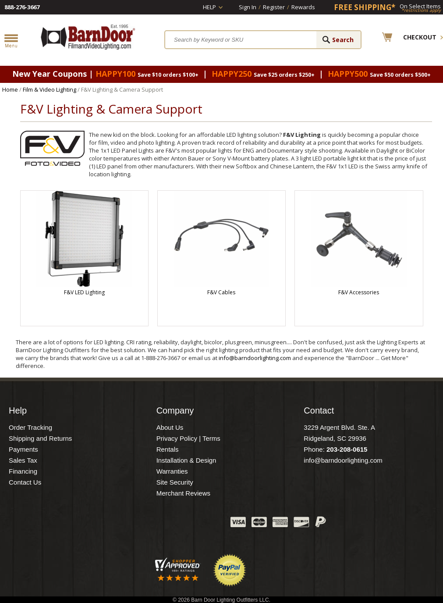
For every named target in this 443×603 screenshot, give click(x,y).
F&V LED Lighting (84, 292)
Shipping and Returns (40, 438)
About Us (170, 427)
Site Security (174, 482)
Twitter (158, 524)
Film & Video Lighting (49, 89)
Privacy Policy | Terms (188, 438)
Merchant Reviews (183, 493)
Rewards (303, 7)
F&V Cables (221, 292)
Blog (180, 524)
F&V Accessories (358, 292)
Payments (23, 449)
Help (209, 7)
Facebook (136, 524)
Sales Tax (23, 460)
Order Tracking (30, 427)
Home (10, 89)
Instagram (202, 524)
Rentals (167, 449)
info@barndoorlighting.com (255, 358)
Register (274, 7)
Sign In (247, 7)
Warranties (172, 471)
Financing (23, 471)
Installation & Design (186, 460)
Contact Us (25, 482)
